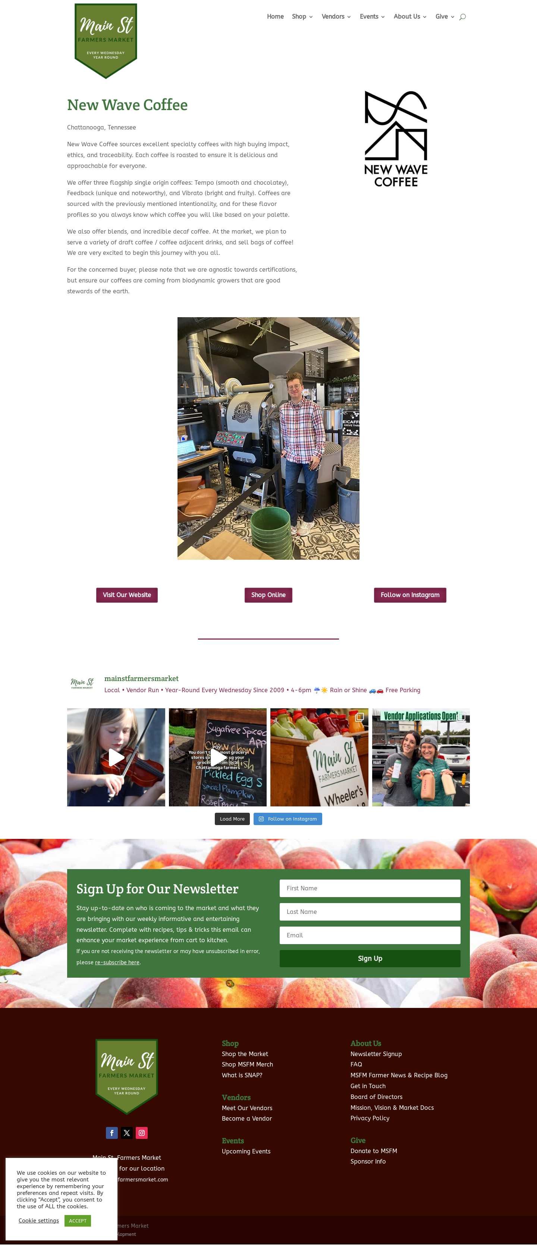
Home (275, 16)
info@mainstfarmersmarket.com (126, 1181)
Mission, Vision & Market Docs (392, 1109)
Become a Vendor (247, 1120)
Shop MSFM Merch (247, 1066)
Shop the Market (245, 1055)
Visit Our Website (127, 596)
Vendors (333, 16)
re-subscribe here (117, 964)
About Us (407, 16)
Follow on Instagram (410, 596)
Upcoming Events (246, 1152)
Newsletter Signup (376, 1055)
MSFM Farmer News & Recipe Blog (399, 1077)
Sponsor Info (368, 1163)
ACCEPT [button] (78, 1221)
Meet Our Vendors (247, 1109)
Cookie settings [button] (39, 1221)
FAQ (356, 1066)
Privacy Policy (370, 1120)
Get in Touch (368, 1088)
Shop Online (268, 595)
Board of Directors (376, 1098)
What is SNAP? (242, 1077)
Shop (299, 16)
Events (369, 16)
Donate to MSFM (374, 1152)
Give (442, 16)
